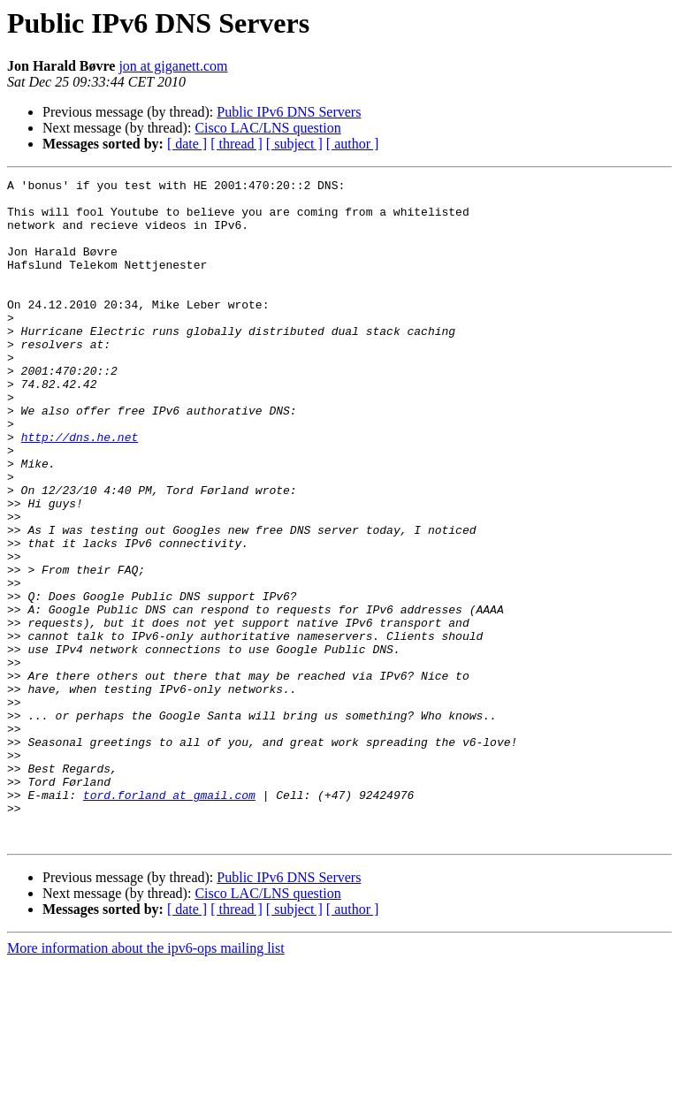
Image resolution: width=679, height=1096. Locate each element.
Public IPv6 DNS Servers (289, 111)
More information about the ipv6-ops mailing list (146, 1080)
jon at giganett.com (172, 65)
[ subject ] (294, 143)
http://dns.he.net (80, 490)
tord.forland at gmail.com (169, 919)
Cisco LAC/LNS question (267, 127)
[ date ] (187, 143)
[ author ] (352, 143)
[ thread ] (236, 143)
